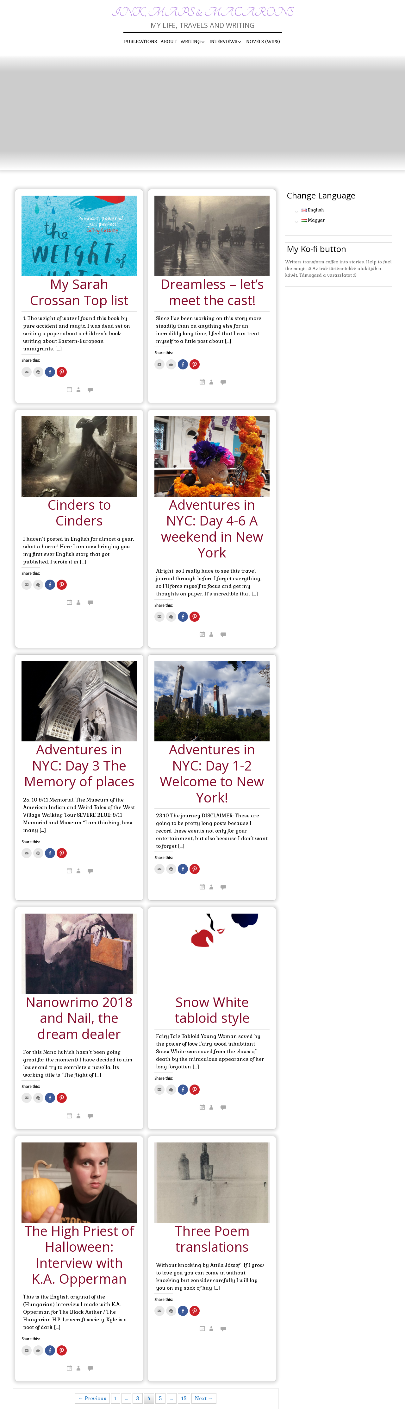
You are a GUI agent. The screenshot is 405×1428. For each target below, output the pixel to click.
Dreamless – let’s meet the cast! (212, 292)
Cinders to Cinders (79, 513)
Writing (190, 41)
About (169, 41)
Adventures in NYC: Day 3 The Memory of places (79, 765)
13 (184, 1398)
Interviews (223, 41)
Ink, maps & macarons (203, 12)
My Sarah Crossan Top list (79, 292)
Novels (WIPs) (263, 41)
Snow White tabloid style (212, 1010)
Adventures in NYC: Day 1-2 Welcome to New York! (212, 773)
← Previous (92, 1398)
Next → (204, 1398)
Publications (140, 41)
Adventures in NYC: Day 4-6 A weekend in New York (212, 529)
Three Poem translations (212, 1239)
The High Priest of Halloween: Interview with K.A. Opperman (79, 1255)
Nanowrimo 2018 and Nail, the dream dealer (79, 1018)
